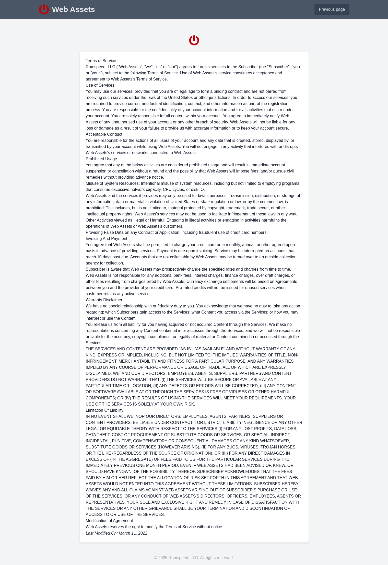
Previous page (332, 9)
